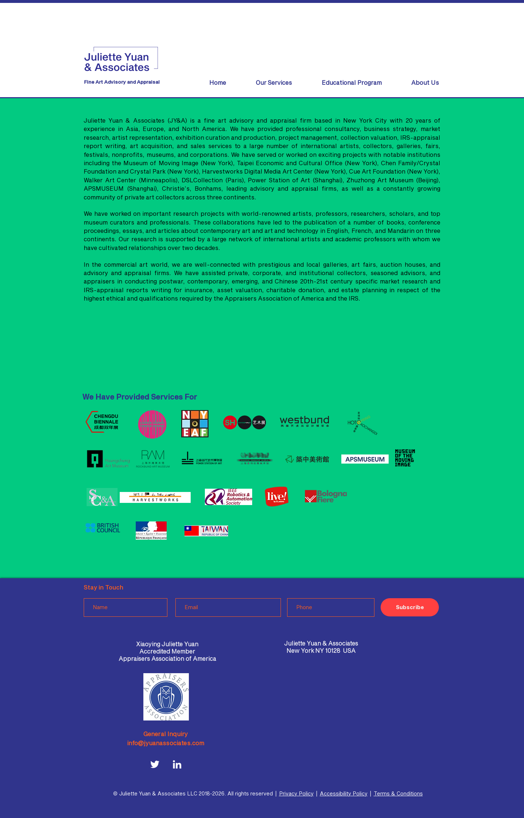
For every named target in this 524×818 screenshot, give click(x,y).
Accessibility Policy (344, 793)
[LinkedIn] (177, 764)
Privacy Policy (296, 793)
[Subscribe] (410, 607)
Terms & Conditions (398, 793)
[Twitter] (155, 764)
